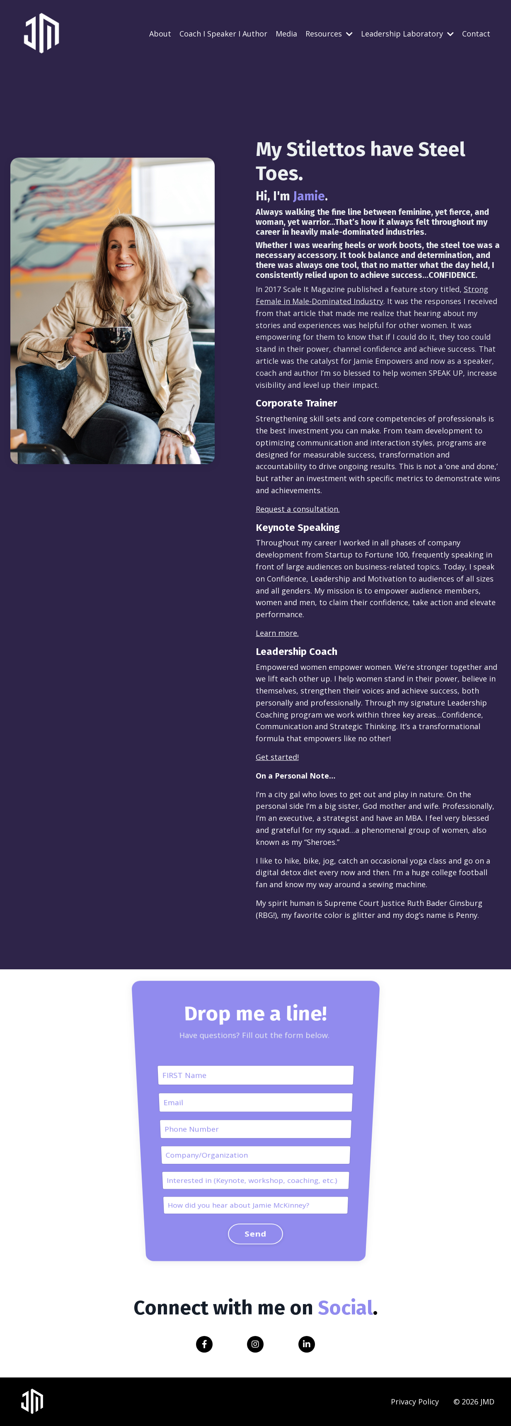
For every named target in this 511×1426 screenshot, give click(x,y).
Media (286, 34)
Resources (329, 34)
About (160, 34)
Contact (476, 34)
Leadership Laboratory (407, 34)
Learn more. (276, 633)
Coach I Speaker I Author (223, 34)
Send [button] (255, 1139)
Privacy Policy (415, 1402)
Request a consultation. (297, 509)
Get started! (276, 757)
